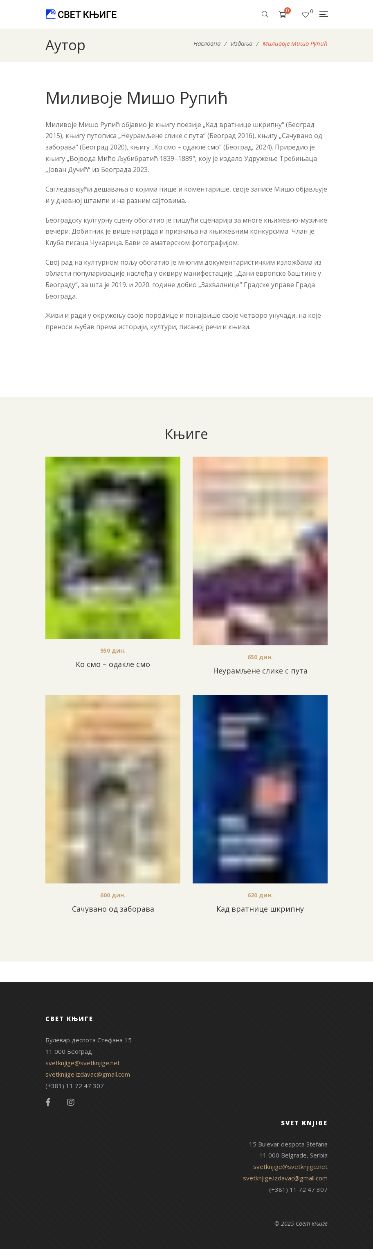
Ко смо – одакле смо (113, 664)
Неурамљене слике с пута (260, 671)
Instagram (70, 1102)
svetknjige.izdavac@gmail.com (87, 1074)
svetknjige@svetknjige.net (82, 1063)
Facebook (48, 1102)
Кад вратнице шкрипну (260, 909)
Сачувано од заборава (113, 909)
